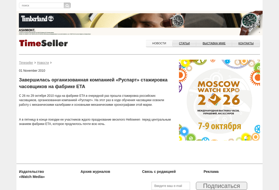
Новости (159, 43)
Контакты (246, 43)
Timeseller (26, 63)
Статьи (184, 43)
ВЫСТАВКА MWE (214, 43)
